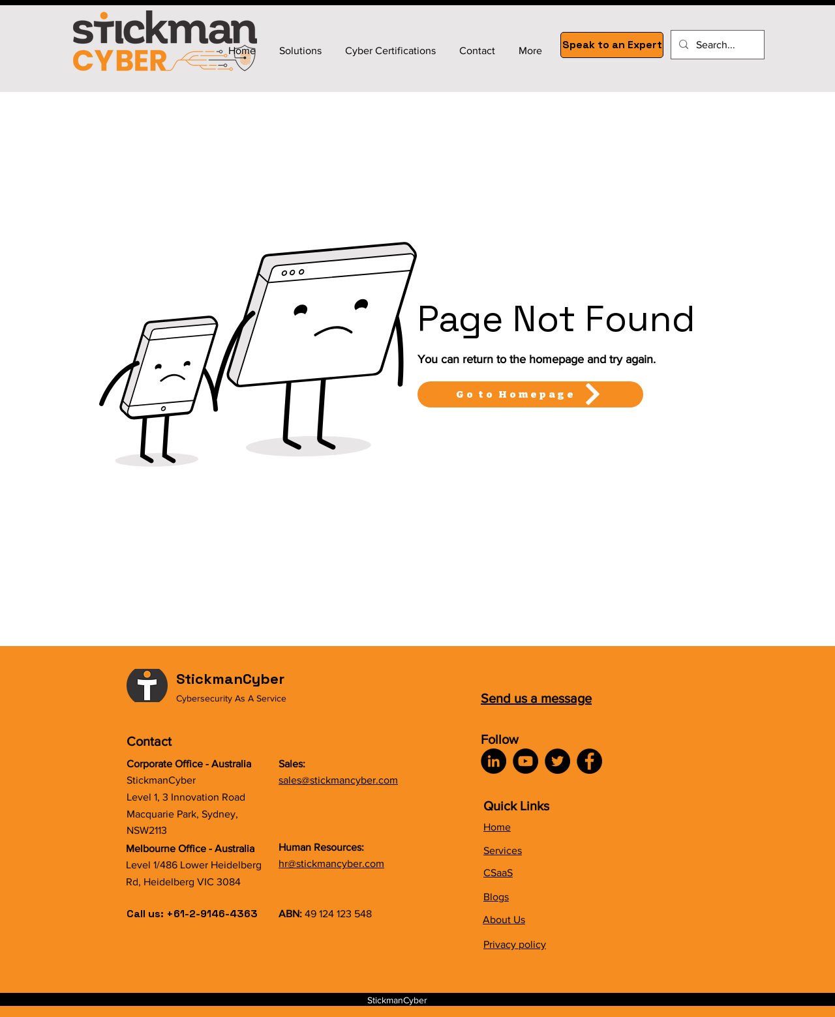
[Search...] (716, 45)
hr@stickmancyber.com (331, 863)
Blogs (496, 896)
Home (497, 827)
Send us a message (536, 698)
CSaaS (498, 872)
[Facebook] (589, 761)
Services (502, 850)
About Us (504, 919)
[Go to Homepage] (530, 394)
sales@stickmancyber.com (338, 780)
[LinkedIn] (493, 761)
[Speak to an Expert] (611, 45)
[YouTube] (525, 761)
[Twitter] (557, 761)
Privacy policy (514, 944)
